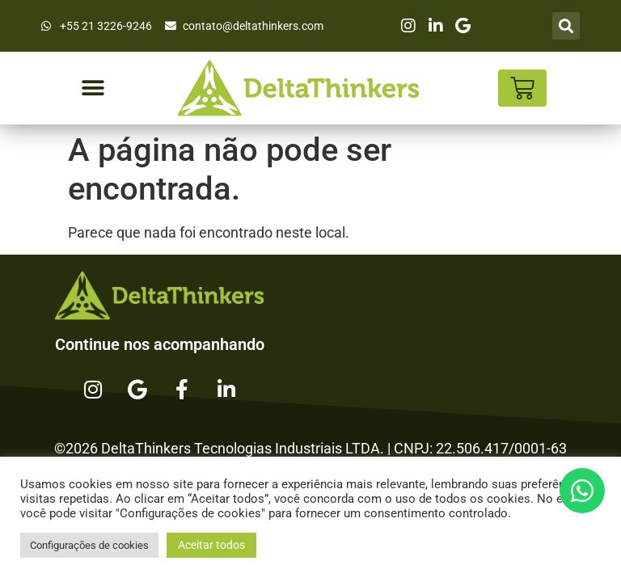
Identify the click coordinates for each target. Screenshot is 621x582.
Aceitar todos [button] (211, 544)
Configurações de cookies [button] (89, 545)
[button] (92, 88)
